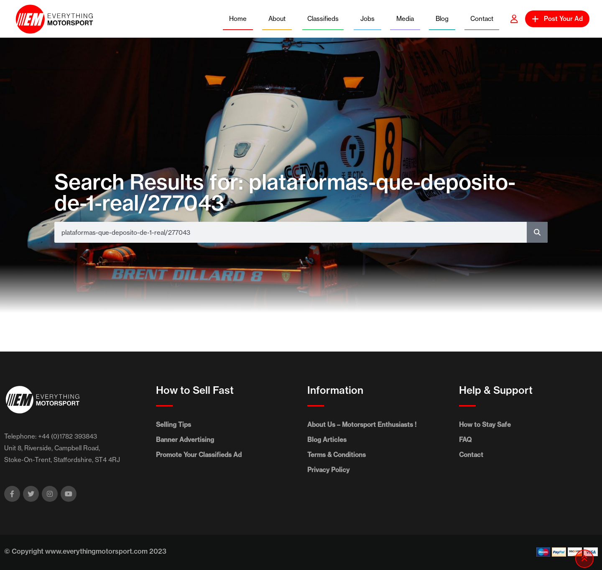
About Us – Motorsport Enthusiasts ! (361, 425)
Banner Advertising (185, 440)
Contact (481, 19)
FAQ (465, 440)
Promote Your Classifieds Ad (199, 455)
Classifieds (323, 19)
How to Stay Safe (485, 425)
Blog (442, 19)
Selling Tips (173, 425)
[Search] (537, 232)
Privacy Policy (328, 470)
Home (238, 19)
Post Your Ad (557, 19)
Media (405, 19)
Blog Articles (327, 440)
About (277, 19)
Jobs (367, 19)
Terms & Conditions (336, 455)
